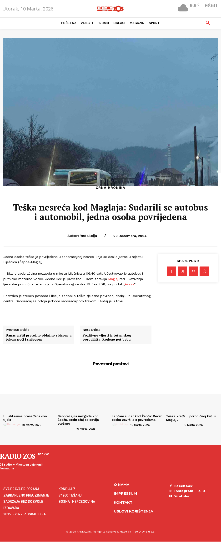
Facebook (183, 486)
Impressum (125, 493)
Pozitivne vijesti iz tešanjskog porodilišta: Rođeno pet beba (107, 337)
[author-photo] (12, 425)
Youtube (182, 496)
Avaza (129, 284)
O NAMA (121, 484)
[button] (208, 23)
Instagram (183, 491)
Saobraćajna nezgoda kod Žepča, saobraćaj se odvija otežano (78, 419)
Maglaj (113, 279)
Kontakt (123, 502)
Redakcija (88, 236)
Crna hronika (110, 188)
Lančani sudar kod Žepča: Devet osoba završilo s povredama (137, 418)
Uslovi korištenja (133, 511)
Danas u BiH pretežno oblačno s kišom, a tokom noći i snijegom (38, 337)
